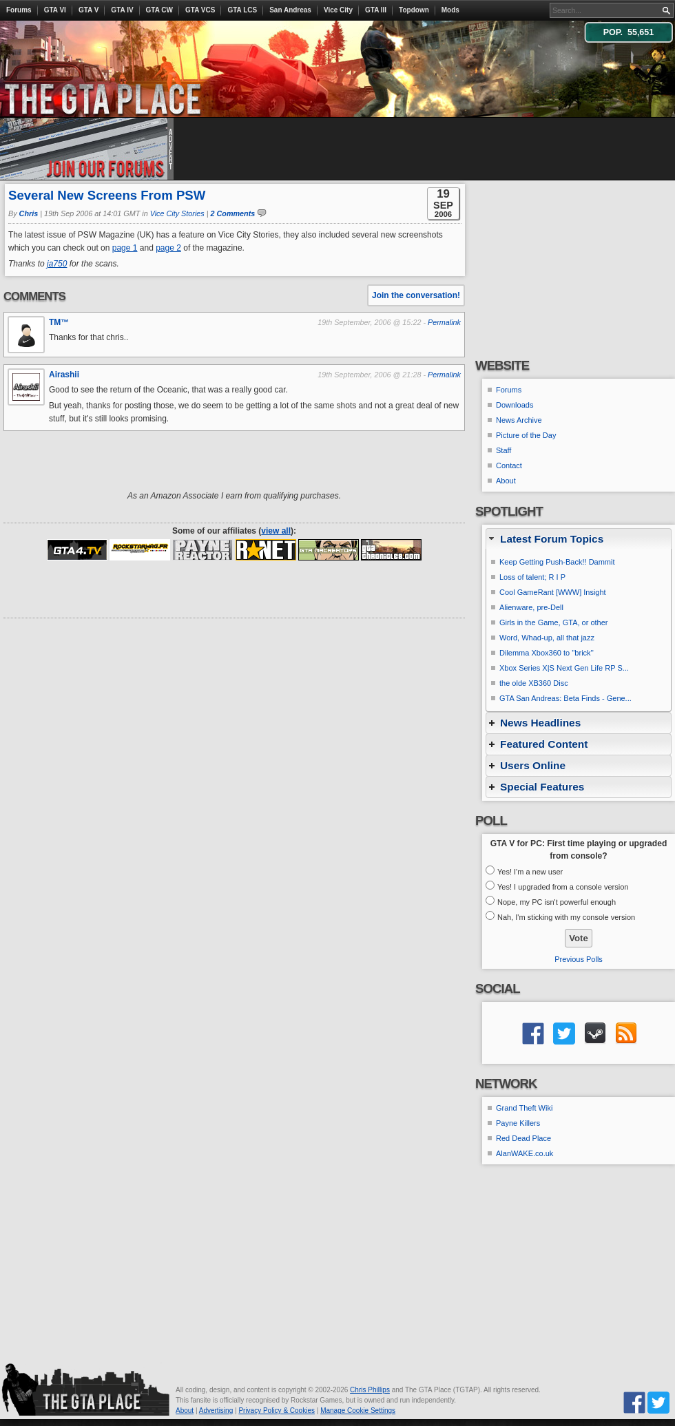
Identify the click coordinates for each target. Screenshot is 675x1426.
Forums (19, 10)
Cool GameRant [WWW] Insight (552, 592)
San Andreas (290, 10)
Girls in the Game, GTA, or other (553, 622)
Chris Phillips (370, 1390)
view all (276, 531)
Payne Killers (518, 1123)
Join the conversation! (416, 295)
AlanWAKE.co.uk (524, 1153)
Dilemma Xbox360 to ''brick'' (546, 653)
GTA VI (55, 10)
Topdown (414, 10)
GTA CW (159, 10)
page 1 (125, 248)
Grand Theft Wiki (524, 1108)
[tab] (579, 538)
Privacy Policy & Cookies (276, 1410)
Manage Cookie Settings (357, 1410)
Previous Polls (578, 959)
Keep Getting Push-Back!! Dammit (557, 562)
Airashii (64, 374)
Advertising (216, 1410)
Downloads (514, 405)
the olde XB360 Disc (533, 683)
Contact (509, 465)
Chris (29, 213)
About (506, 480)
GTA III (375, 10)
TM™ (59, 322)
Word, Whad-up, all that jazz (546, 637)
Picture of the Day (526, 435)
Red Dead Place (523, 1138)
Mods (450, 10)
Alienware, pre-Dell (531, 607)
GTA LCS (242, 10)
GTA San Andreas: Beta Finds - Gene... (565, 698)
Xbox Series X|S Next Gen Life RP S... (564, 668)
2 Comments (233, 213)
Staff (503, 450)
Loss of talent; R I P (532, 577)
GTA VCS (200, 10)
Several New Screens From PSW (106, 195)
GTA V (88, 10)
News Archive (519, 420)
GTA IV (122, 10)
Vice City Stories (177, 213)
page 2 (168, 248)
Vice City (338, 10)
